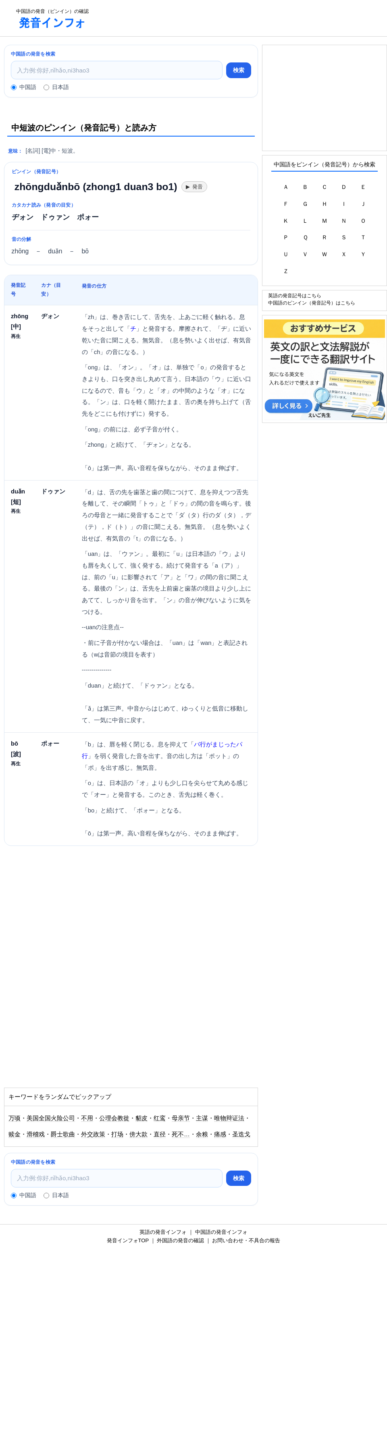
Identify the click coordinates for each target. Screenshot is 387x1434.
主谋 (202, 1118)
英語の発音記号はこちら (294, 295)
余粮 (202, 1134)
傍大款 (138, 1134)
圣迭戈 (241, 1134)
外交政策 (93, 1134)
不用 (87, 1118)
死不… (181, 1134)
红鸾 (160, 1118)
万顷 (14, 1118)
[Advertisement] (240, 18)
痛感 (220, 1134)
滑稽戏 (36, 1134)
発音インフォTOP (128, 1240)
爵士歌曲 (63, 1134)
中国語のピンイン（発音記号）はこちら (311, 302)
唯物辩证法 (229, 1118)
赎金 (14, 1134)
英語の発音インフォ (163, 1232)
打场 (117, 1134)
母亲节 (181, 1118)
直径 (160, 1134)
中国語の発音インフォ (221, 1232)
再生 (16, 336)
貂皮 (141, 1118)
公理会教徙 (114, 1118)
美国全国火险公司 (51, 1118)
